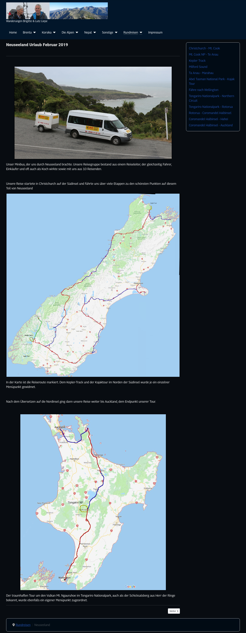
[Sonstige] (115, 32)
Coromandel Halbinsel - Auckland (211, 125)
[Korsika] (54, 32)
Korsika (46, 32)
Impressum (155, 32)
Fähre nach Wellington (203, 90)
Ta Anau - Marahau (201, 73)
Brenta (27, 32)
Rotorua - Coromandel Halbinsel (210, 113)
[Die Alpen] (76, 32)
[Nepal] (94, 32)
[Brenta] (34, 32)
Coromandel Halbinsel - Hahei (208, 119)
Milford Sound (198, 67)
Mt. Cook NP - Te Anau (203, 54)
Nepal (88, 32)
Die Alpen (68, 32)
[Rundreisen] (140, 32)
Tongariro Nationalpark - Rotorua (211, 107)
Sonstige (107, 32)
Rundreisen (131, 32)
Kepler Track (197, 60)
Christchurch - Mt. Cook (204, 48)
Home (13, 32)
